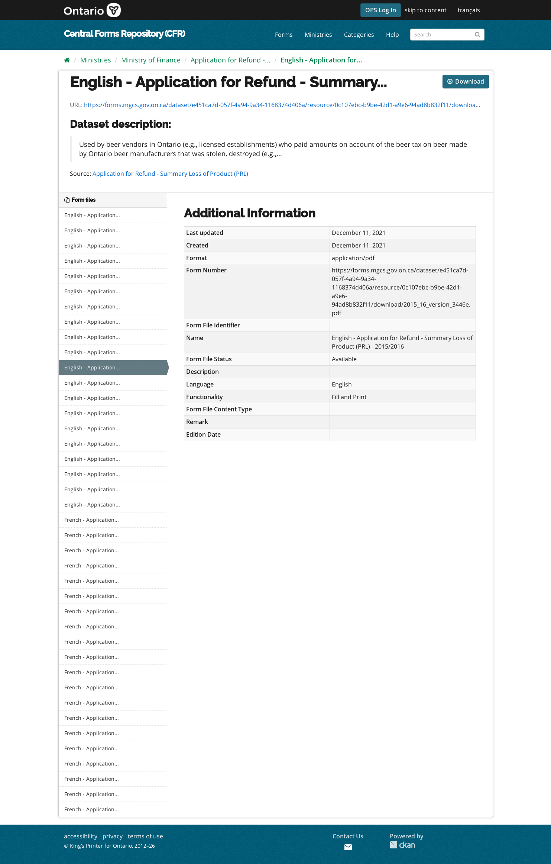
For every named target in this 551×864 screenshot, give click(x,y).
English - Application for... (321, 59)
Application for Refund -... (230, 59)
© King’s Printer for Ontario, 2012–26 (109, 845)
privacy (113, 836)
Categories (359, 34)
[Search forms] (447, 35)
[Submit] (477, 33)
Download (465, 81)
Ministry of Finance (151, 59)
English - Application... (92, 215)
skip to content (426, 10)
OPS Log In (380, 10)
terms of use (145, 836)
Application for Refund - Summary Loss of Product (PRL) (170, 173)
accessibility (80, 836)
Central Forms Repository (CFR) (124, 33)
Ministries (318, 34)
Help (392, 34)
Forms (284, 34)
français (469, 10)
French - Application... (91, 519)
